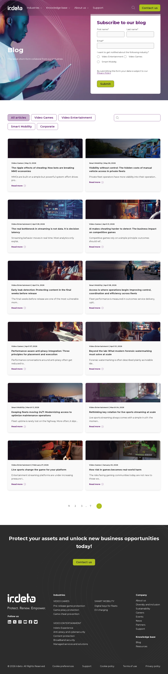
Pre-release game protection (69, 606)
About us (81, 7)
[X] (15, 623)
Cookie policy (107, 666)
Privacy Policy (104, 73)
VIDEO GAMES (61, 601)
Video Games (43, 117)
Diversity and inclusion (148, 604)
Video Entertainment (77, 117)
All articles (18, 117)
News (139, 621)
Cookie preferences (63, 666)
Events (139, 616)
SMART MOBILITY (104, 601)
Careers (140, 612)
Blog (138, 642)
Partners (140, 625)
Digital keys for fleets (106, 606)
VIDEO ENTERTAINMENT (67, 623)
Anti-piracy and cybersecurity (69, 632)
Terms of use (130, 666)
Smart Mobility (21, 126)
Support (98, 7)
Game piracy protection (66, 610)
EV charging (101, 610)
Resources (141, 646)
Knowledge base (58, 7)
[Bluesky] (36, 623)
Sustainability (143, 608)
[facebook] (31, 623)
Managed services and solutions (70, 644)
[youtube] (25, 623)
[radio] (110, 56)
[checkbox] (125, 60)
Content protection (64, 636)
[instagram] (20, 623)
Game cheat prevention (66, 614)
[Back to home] (15, 8)
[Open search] (134, 8)
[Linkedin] (10, 623)
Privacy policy (153, 666)
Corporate (47, 126)
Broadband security (64, 640)
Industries (34, 7)
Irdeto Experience (63, 628)
